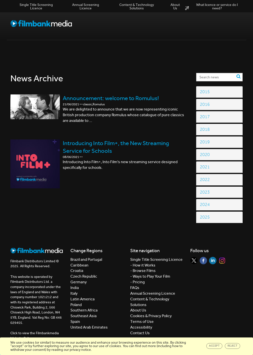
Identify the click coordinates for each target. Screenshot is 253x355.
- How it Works (142, 265)
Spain (75, 321)
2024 (205, 204)
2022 (205, 179)
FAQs (134, 287)
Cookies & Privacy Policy (151, 315)
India (74, 287)
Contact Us (140, 333)
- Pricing (137, 282)
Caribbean (79, 265)
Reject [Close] (232, 345)
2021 (205, 167)
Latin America (82, 299)
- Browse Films (143, 270)
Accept (214, 345)
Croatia (76, 270)
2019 (205, 142)
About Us (175, 6)
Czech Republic (83, 276)
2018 (205, 129)
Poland (76, 304)
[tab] (219, 92)
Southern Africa (84, 310)
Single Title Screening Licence (36, 6)
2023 (205, 192)
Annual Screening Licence (85, 6)
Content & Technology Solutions (136, 6)
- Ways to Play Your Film (150, 276)
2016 (205, 104)
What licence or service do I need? (211, 6)
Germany (78, 282)
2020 (205, 154)
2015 (205, 91)
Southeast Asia (83, 315)
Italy (74, 293)
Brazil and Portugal (86, 259)
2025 (205, 217)
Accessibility (141, 327)
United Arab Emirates (89, 327)
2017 (205, 116)
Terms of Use (142, 321)
